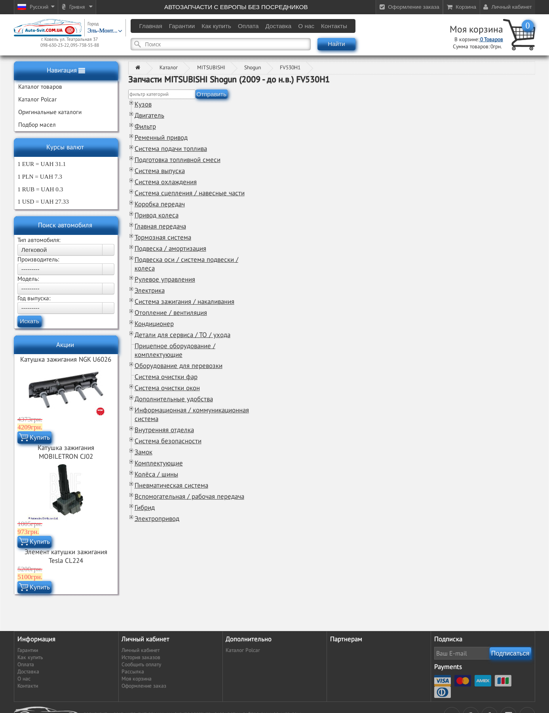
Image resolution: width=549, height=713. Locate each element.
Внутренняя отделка (164, 430)
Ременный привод (161, 138)
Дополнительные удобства (174, 399)
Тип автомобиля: (38, 240)
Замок (143, 452)
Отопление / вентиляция (171, 313)
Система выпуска (160, 171)
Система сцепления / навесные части (190, 193)
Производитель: (38, 259)
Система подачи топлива (171, 149)
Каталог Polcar (243, 650)
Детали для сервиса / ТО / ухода (182, 335)
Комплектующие (159, 463)
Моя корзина (476, 29)
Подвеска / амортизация (170, 249)
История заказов (141, 657)
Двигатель (149, 116)
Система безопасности (168, 441)
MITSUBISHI (211, 68)
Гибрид (145, 508)
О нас (23, 679)
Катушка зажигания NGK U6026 (65, 360)
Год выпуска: (33, 298)
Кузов (143, 105)
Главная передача (160, 227)
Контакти (27, 686)
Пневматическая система (171, 486)
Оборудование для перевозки (178, 366)
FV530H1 (290, 68)
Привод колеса (157, 215)
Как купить (30, 657)
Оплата (25, 665)
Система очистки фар (166, 377)
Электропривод (157, 519)
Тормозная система (163, 238)
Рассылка (133, 672)
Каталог (169, 68)
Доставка (28, 672)
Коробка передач (160, 204)
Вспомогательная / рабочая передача (189, 497)
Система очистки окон (167, 388)
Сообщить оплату (141, 665)
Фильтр (145, 127)
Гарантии (27, 650)
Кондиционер (154, 324)
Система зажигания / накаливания (184, 302)
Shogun (252, 68)
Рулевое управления (165, 280)
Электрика (150, 291)
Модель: (28, 278)
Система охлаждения (166, 182)
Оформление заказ (144, 686)
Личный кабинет (141, 650)
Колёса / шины (156, 475)
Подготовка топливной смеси (177, 160)
